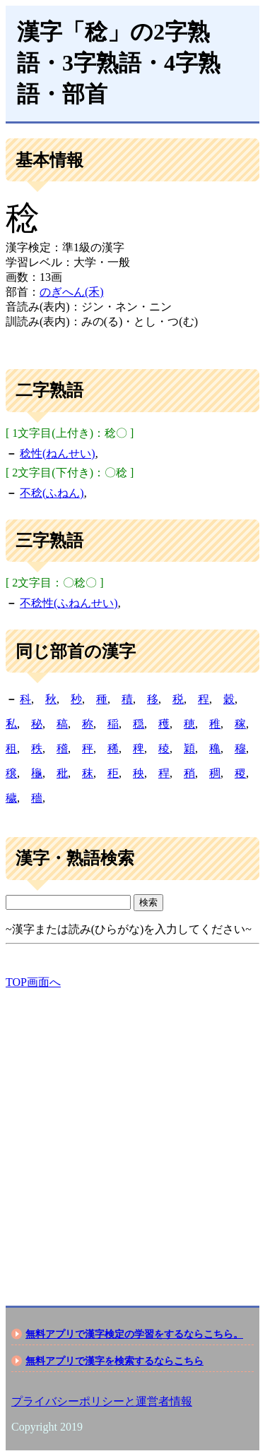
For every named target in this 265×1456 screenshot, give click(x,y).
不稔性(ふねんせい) (69, 603)
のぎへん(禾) (72, 292)
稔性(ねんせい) (57, 453)
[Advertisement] (132, 1135)
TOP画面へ (33, 982)
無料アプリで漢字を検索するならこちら (114, 1360)
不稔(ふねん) (52, 493)
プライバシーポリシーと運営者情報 (101, 1401)
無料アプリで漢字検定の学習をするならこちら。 (134, 1334)
